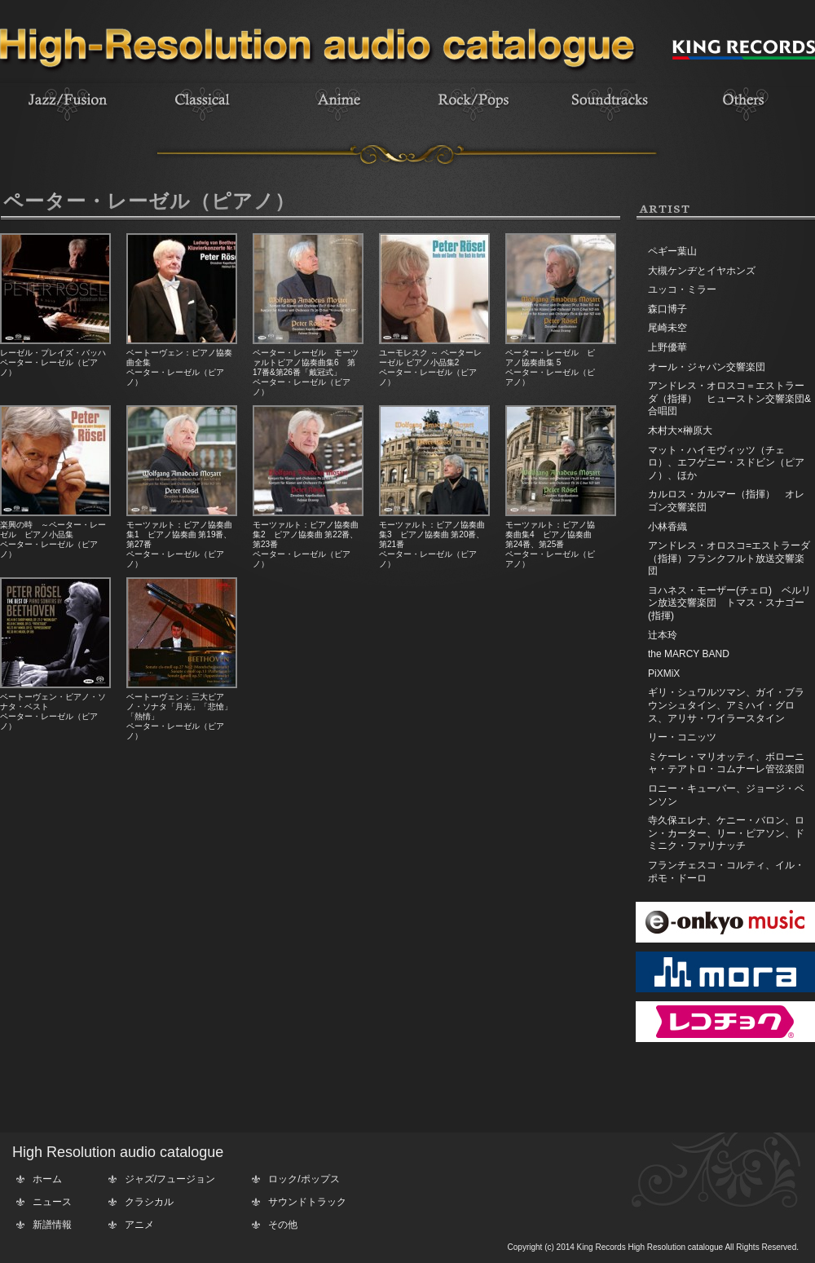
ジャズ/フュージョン (170, 1179)
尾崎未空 (667, 327)
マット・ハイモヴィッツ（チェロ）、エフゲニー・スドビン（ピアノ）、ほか (726, 462)
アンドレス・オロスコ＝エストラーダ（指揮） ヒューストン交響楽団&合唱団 (729, 398)
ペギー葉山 (672, 251)
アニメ (139, 1224)
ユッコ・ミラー (682, 289)
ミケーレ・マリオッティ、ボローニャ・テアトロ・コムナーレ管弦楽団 (726, 763)
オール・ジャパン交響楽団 (706, 367)
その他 (282, 1224)
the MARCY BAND (688, 654)
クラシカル (149, 1202)
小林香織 (667, 526)
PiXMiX (664, 673)
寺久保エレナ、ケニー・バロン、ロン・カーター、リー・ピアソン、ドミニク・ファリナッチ (726, 833)
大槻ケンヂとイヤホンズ (702, 270)
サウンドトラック (307, 1202)
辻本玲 (662, 635)
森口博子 (667, 309)
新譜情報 (52, 1224)
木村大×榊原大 (680, 430)
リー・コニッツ (682, 737)
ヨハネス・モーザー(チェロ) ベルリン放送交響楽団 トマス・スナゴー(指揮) (729, 603)
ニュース (52, 1202)
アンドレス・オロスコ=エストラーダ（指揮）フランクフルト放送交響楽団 (729, 558)
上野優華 (667, 347)
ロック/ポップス (303, 1179)
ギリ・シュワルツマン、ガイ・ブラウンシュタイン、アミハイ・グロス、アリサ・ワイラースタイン (726, 705)
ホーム (47, 1179)
